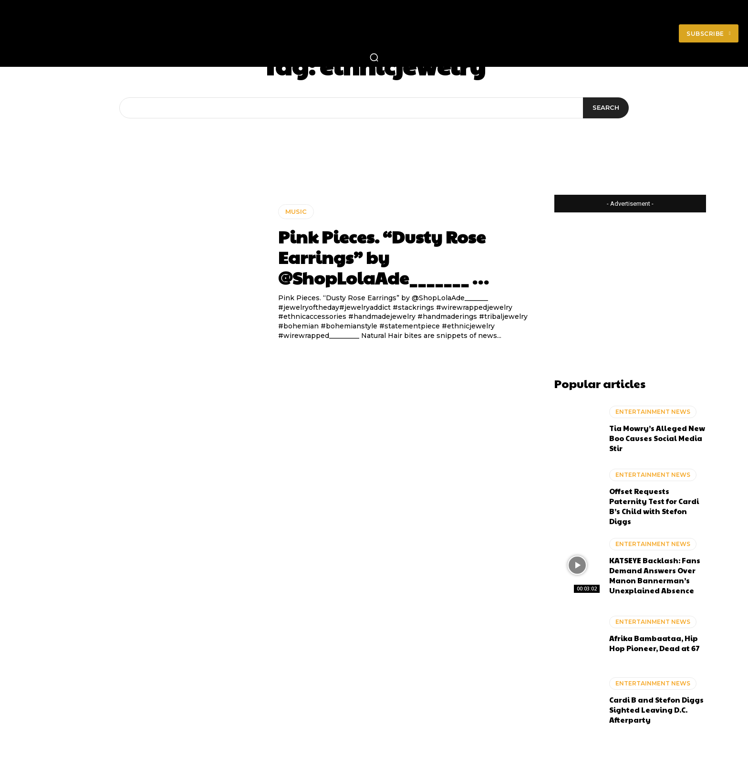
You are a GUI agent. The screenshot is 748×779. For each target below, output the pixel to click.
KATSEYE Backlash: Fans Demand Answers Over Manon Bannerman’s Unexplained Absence (654, 575)
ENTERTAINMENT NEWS (652, 411)
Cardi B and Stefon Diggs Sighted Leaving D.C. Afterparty (656, 710)
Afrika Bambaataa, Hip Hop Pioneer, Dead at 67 (654, 643)
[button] (374, 57)
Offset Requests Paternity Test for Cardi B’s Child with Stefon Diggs (654, 506)
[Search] (606, 107)
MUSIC (296, 211)
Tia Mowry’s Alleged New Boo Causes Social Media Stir (657, 438)
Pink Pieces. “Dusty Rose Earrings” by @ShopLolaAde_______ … (383, 256)
